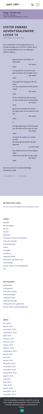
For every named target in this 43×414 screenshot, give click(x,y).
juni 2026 (6, 323)
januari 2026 (8, 326)
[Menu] (36, 4)
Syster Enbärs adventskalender (13, 38)
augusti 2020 (8, 376)
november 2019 (9, 394)
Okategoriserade (10, 300)
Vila (4, 269)
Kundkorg (7, 253)
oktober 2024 (8, 338)
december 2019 (9, 391)
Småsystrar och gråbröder (13, 304)
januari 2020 (8, 388)
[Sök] (31, 4)
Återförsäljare (8, 225)
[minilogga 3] (17, 4)
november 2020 (9, 369)
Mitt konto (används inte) (13, 259)
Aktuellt (6, 222)
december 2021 (9, 363)
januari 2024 (8, 345)
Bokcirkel (6, 235)
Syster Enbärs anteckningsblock (15, 266)
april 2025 (7, 335)
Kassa (5, 247)
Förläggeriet (8, 288)
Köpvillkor (7, 250)
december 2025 (9, 329)
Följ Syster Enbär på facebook (15, 238)
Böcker (6, 228)
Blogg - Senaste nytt (12, 12)
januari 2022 (8, 360)
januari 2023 (8, 354)
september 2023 (10, 351)
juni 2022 (6, 357)
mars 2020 (7, 385)
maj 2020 (7, 379)
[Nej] (40, 405)
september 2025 (10, 332)
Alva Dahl (22, 176)
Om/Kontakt (8, 262)
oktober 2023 (8, 348)
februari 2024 (8, 342)
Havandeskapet (9, 244)
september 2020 (10, 373)
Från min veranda (10, 241)
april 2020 (7, 382)
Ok (22, 410)
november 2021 (9, 366)
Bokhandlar (7, 285)
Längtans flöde (9, 256)
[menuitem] (31, 4)
